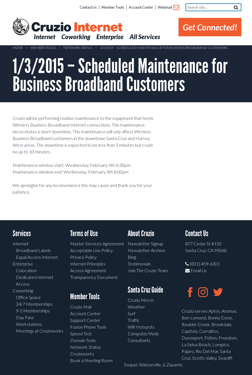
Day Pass (25, 317)
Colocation (26, 270)
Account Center (141, 7)
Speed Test (81, 333)
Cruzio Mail (80, 306)
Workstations (29, 324)
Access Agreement (88, 270)
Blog (132, 257)
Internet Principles (87, 263)
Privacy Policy (83, 257)
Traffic (134, 320)
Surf (131, 313)
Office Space (28, 297)
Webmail (168, 7)
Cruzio (76, 27)
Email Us (196, 270)
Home (18, 48)
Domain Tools (83, 340)
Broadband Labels (33, 250)
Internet (20, 243)
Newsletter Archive (146, 250)
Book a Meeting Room (91, 360)
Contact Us (88, 7)
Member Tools (112, 7)
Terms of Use (84, 233)
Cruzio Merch (141, 300)
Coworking (23, 290)
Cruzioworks (82, 353)
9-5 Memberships (33, 310)
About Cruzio (141, 233)
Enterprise (23, 263)
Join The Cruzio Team (148, 270)
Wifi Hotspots (141, 326)
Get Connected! (210, 27)
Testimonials (139, 263)
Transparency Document (94, 277)
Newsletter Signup (145, 243)
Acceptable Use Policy (91, 250)
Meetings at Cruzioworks (39, 330)
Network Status (77, 48)
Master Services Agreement (97, 243)
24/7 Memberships (34, 304)
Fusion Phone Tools (88, 326)
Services (22, 233)
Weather (136, 306)
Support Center (85, 320)
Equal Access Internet (37, 257)
